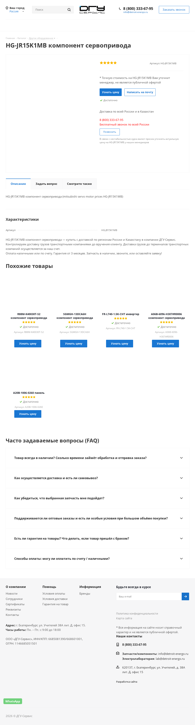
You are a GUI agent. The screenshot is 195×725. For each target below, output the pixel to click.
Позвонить (109, 131)
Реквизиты (13, 609)
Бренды (84, 593)
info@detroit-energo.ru (135, 12)
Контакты (12, 615)
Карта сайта (124, 618)
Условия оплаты (53, 593)
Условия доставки (55, 599)
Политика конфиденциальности (137, 613)
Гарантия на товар (55, 604)
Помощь (49, 587)
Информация (90, 587)
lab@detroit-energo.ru (170, 659)
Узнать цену (110, 92)
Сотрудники (14, 599)
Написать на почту (140, 92)
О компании (16, 587)
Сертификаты (15, 604)
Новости (12, 593)
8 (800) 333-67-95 (138, 8)
